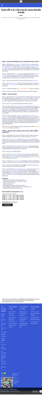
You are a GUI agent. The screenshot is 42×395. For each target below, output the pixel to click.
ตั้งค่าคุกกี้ (35, 391)
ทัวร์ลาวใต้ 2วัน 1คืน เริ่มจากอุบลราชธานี (12, 319)
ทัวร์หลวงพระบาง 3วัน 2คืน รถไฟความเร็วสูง (23, 319)
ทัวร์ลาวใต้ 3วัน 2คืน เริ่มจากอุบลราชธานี (12, 313)
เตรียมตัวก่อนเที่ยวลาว (3, 340)
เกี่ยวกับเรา (3, 361)
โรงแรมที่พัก (3, 332)
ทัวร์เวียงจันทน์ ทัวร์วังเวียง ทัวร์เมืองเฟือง (23, 325)
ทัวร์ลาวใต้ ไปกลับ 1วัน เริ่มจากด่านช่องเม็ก (13, 325)
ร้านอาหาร (3, 344)
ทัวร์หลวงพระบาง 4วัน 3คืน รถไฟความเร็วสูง (23, 313)
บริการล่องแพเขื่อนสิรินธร (3, 357)
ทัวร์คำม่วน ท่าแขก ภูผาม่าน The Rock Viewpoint (35, 313)
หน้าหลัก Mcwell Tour (3, 315)
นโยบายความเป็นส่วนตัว (13, 391)
